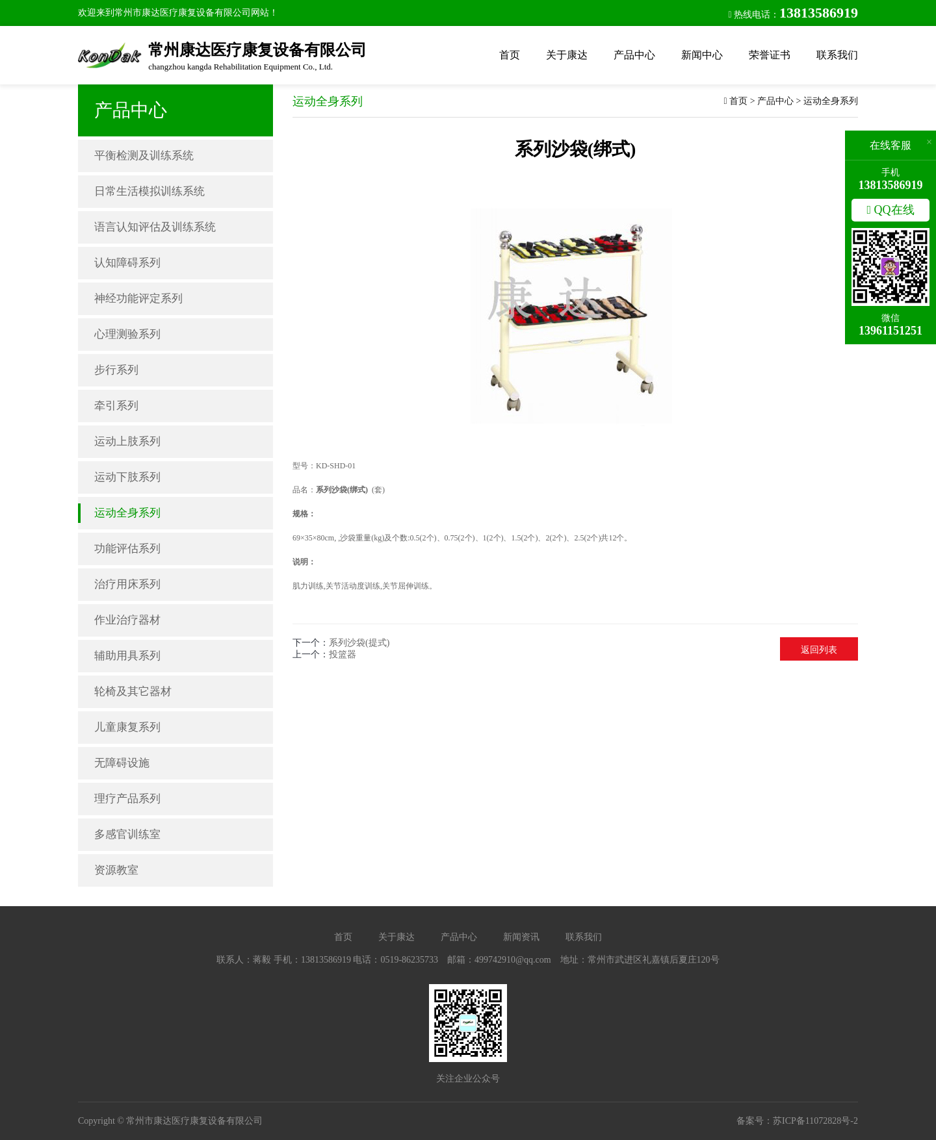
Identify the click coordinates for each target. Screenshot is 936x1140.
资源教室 (116, 870)
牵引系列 (116, 405)
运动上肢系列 (127, 441)
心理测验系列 (127, 334)
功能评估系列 (127, 548)
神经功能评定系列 (138, 298)
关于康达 (567, 54)
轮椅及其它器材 (133, 691)
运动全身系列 (127, 513)
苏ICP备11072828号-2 (815, 1121)
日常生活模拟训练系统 (149, 191)
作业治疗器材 (127, 620)
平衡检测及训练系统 (144, 155)
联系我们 (837, 54)
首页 (509, 54)
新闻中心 (702, 54)
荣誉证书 (769, 54)
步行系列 (116, 370)
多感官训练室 (127, 834)
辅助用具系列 (127, 656)
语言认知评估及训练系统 (155, 227)
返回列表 (819, 650)
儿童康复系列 (127, 727)
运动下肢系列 (127, 477)
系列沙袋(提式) (359, 643)
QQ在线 (890, 209)
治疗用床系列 (127, 584)
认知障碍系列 (127, 263)
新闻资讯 (521, 937)
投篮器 (342, 654)
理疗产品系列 (127, 798)
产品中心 (634, 54)
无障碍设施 (122, 763)
